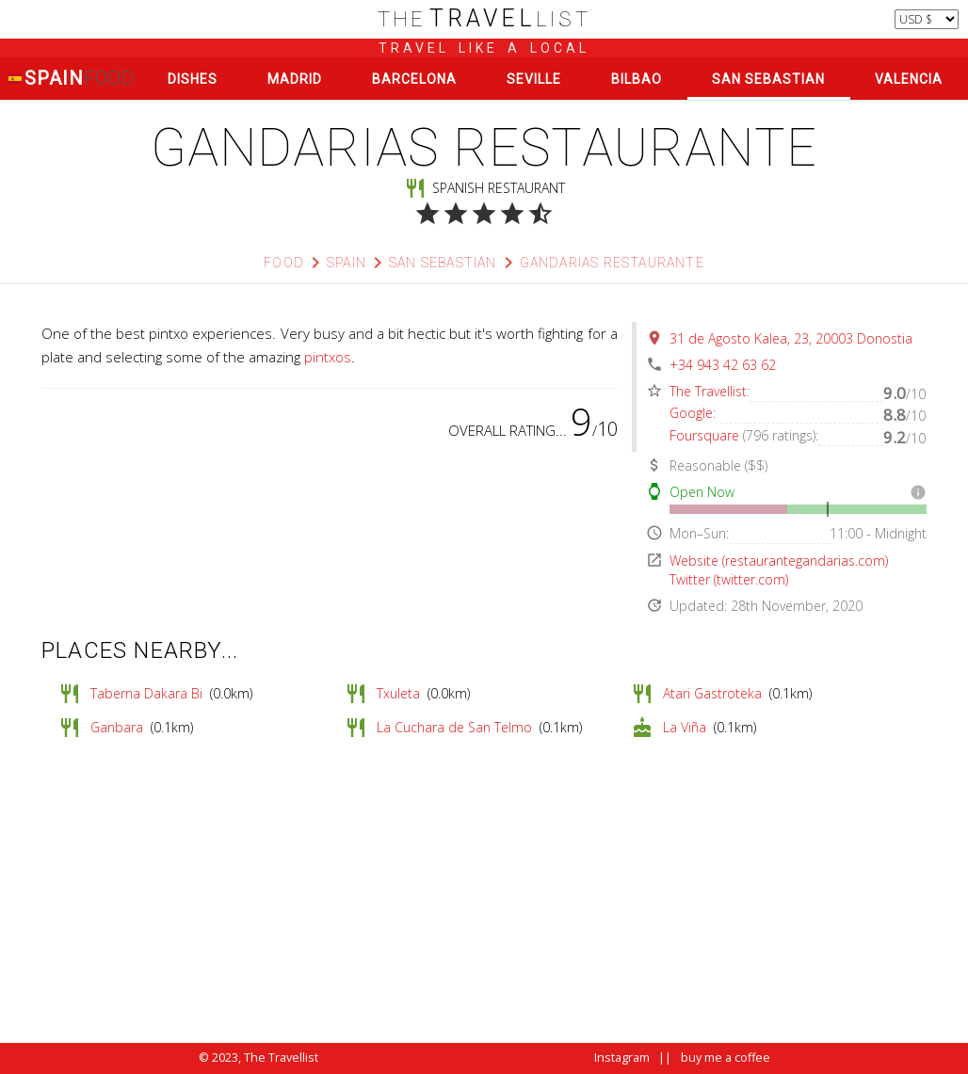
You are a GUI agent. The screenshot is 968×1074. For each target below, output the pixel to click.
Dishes (193, 79)
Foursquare (704, 435)
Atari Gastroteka (712, 693)
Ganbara (116, 727)
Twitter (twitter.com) (729, 579)
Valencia (909, 79)
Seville (534, 79)
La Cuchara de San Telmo (454, 727)
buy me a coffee (725, 1058)
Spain (71, 78)
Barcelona (414, 79)
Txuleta (398, 693)
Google (691, 413)
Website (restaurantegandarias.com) (779, 560)
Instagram (622, 1058)
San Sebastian (768, 79)
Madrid (294, 79)
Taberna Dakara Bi (146, 693)
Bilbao (636, 79)
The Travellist (708, 391)
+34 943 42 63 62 (723, 365)
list (484, 19)
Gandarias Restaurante (612, 262)
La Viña (684, 727)
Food (284, 262)
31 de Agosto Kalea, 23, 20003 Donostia (791, 338)
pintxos (327, 356)
